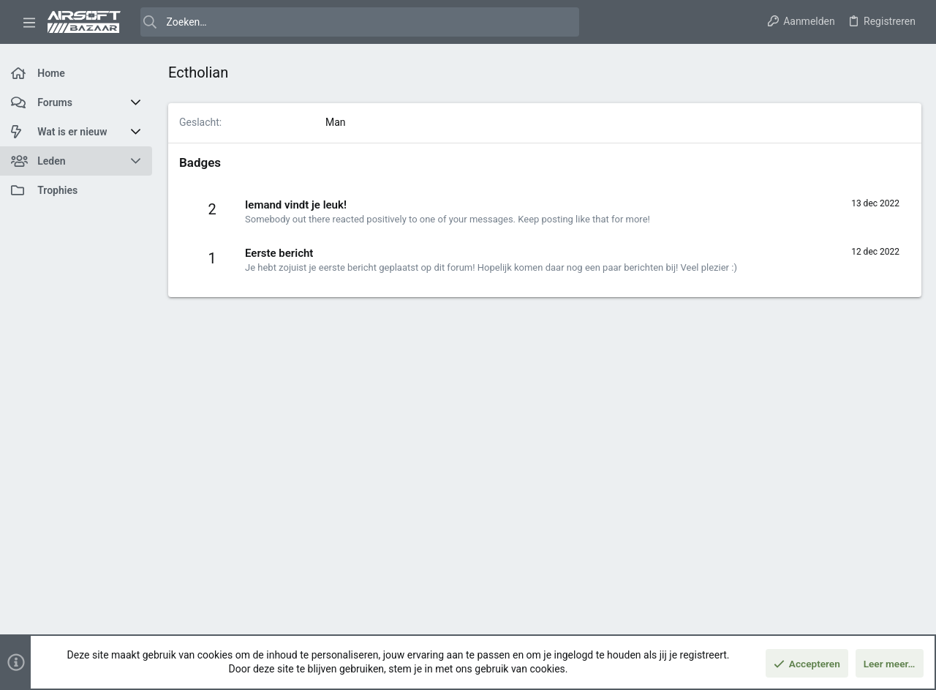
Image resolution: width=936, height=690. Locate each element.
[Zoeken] (359, 22)
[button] (29, 22)
